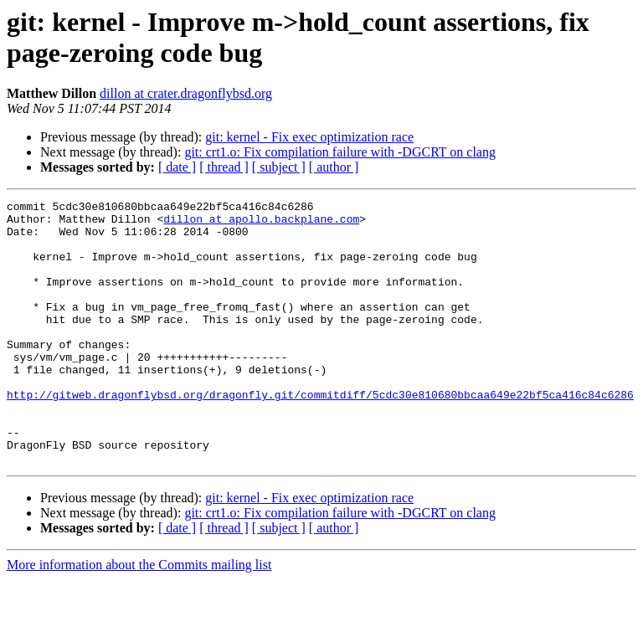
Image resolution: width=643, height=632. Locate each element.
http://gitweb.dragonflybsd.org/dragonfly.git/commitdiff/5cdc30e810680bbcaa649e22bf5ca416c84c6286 (320, 434)
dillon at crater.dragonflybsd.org (186, 93)
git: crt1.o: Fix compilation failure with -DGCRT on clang (340, 152)
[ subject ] (279, 167)
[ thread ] (224, 167)
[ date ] (177, 167)
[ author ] (334, 167)
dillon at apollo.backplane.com (261, 223)
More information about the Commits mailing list (139, 617)
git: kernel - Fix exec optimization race (309, 137)
